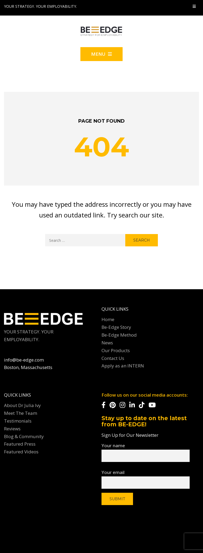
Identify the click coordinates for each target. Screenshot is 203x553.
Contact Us (113, 358)
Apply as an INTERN (123, 366)
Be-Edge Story (116, 327)
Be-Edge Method (119, 335)
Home (108, 319)
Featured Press (20, 444)
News (107, 343)
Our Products (116, 350)
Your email (146, 477)
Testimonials (18, 421)
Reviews (12, 429)
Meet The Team (20, 413)
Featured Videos (21, 452)
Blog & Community (24, 436)
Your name (146, 451)
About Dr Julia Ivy (22, 405)
